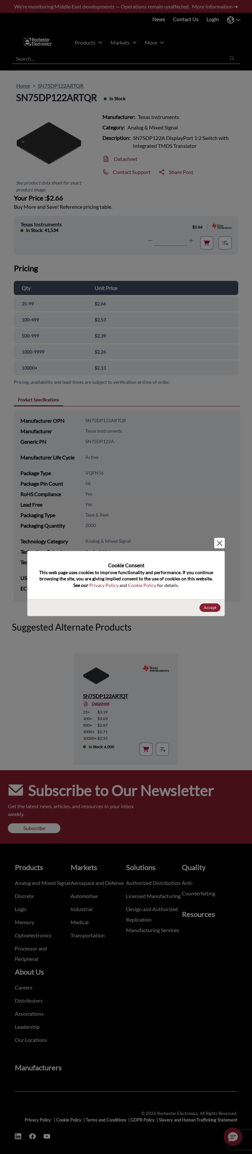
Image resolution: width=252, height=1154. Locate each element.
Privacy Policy (103, 585)
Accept (210, 607)
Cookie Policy (142, 585)
